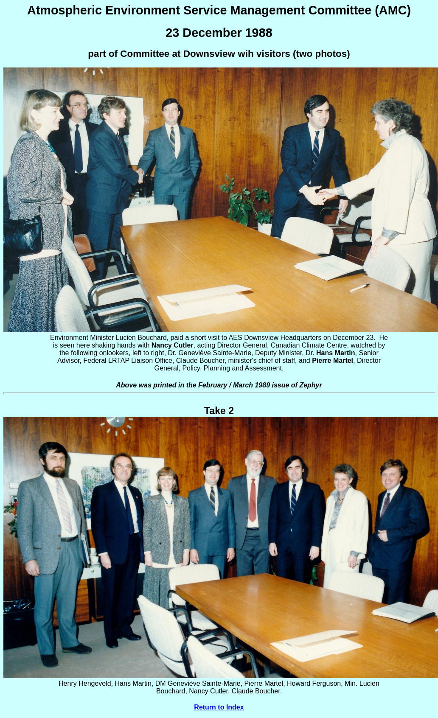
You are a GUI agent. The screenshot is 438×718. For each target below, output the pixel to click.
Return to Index (219, 707)
